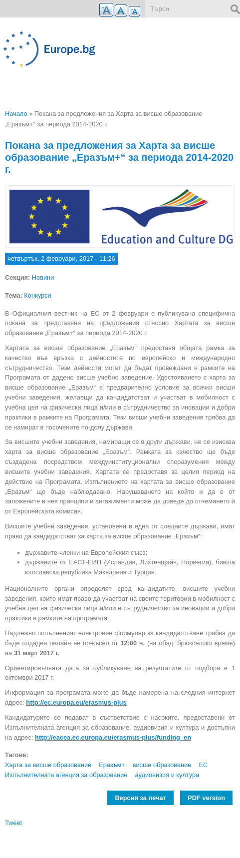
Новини (43, 277)
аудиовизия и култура (167, 775)
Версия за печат (140, 798)
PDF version (206, 798)
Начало (16, 113)
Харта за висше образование (48, 765)
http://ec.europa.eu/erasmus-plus (76, 702)
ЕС (203, 765)
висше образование (162, 765)
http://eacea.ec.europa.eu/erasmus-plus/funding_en (113, 737)
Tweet (13, 823)
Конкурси (37, 295)
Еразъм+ (112, 765)
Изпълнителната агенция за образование (66, 775)
